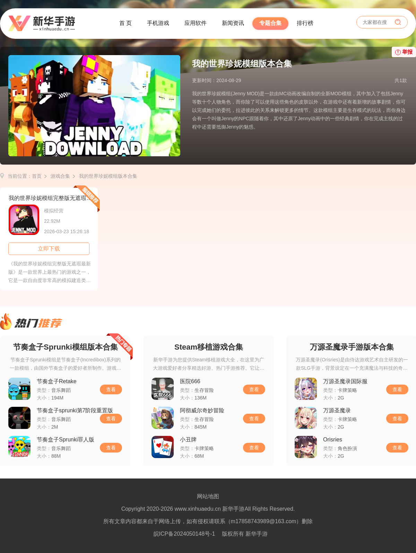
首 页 (125, 23)
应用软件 (195, 23)
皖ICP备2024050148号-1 (184, 534)
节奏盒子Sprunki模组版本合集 (65, 347)
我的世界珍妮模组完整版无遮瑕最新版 (53, 198)
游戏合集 (60, 176)
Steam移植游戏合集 (208, 347)
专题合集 (270, 23)
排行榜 (305, 23)
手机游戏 (158, 23)
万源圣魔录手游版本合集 (352, 347)
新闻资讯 (233, 23)
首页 (37, 176)
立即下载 (49, 249)
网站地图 (208, 496)
